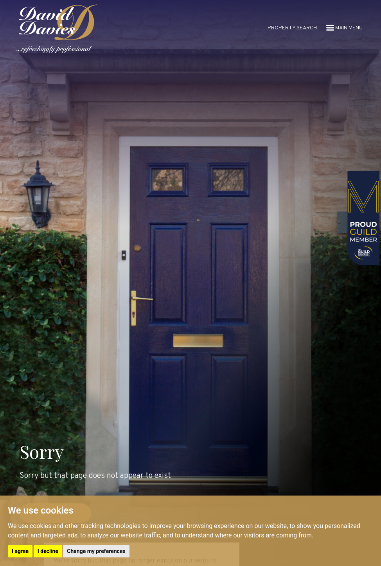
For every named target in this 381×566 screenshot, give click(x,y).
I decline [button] (48, 551)
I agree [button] (20, 551)
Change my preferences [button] (96, 551)
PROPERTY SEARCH (292, 28)
